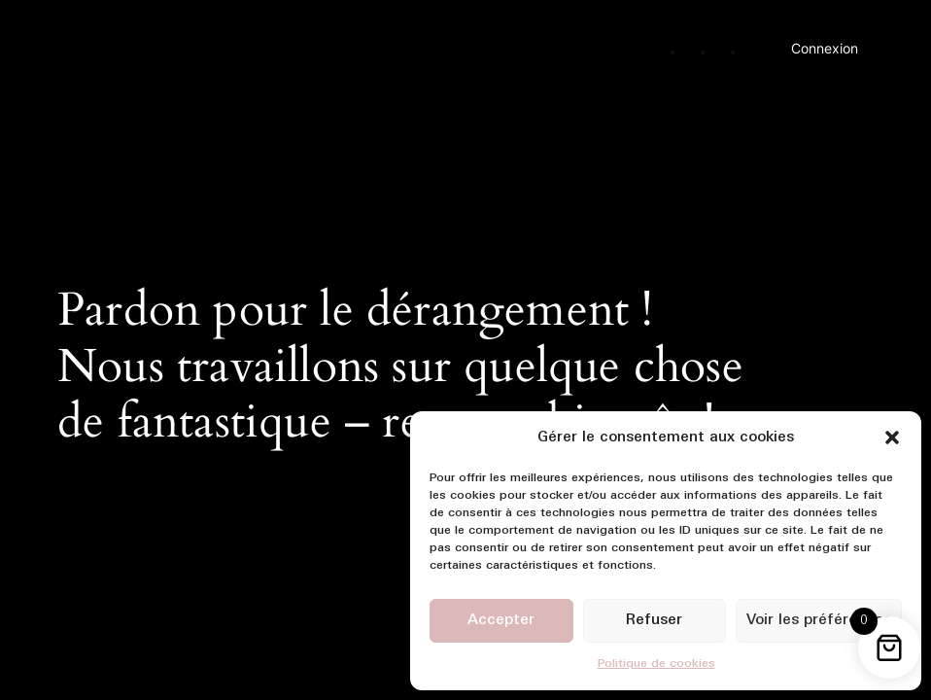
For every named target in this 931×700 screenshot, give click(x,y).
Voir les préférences (818, 620)
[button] (892, 437)
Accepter (500, 620)
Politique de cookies (656, 664)
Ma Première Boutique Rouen (199, 41)
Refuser (654, 620)
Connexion (824, 48)
